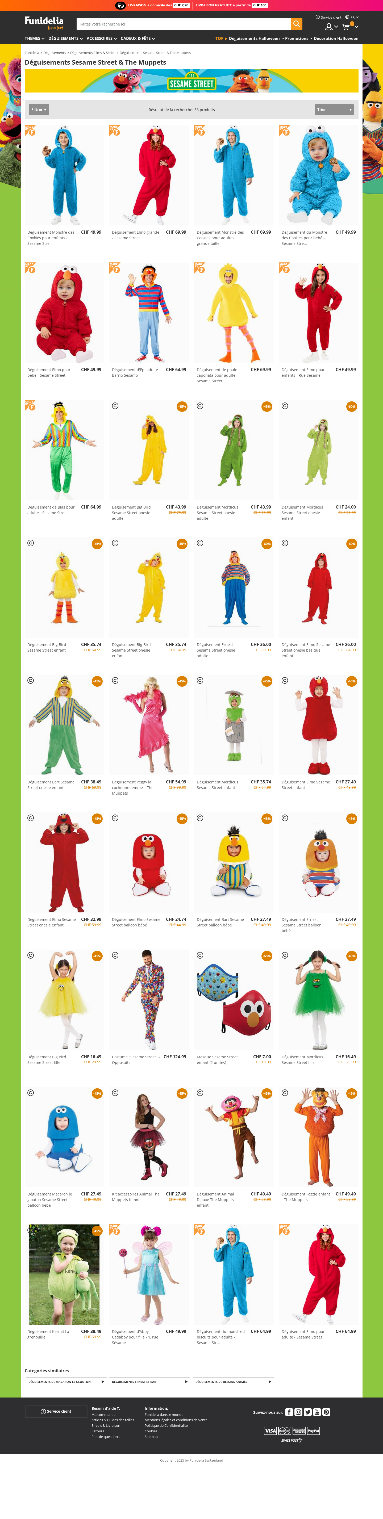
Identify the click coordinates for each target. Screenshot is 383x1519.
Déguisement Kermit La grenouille (48, 1334)
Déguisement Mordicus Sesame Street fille (302, 1059)
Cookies (151, 1431)
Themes (32, 38)
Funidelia (32, 52)
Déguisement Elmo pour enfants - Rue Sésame (303, 372)
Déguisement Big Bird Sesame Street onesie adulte (131, 513)
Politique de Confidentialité (166, 1426)
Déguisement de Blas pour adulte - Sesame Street (51, 510)
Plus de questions (105, 1437)
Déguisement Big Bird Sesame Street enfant (46, 647)
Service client (56, 1412)
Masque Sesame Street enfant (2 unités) (217, 1059)
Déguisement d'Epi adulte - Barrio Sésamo (136, 372)
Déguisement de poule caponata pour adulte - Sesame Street (217, 375)
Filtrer (37, 109)
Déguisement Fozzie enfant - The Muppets (306, 1196)
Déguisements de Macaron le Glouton (61, 1382)
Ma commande (103, 1415)
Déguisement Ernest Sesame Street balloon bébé (302, 925)
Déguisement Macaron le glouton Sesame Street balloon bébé (49, 1199)
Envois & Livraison (105, 1426)
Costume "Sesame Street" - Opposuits (136, 1059)
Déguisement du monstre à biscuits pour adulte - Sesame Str (221, 1337)
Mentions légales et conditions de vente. (176, 1420)
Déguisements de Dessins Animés (222, 1382)
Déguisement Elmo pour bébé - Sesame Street (48, 372)
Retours (97, 1431)
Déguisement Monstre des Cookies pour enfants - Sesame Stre (50, 238)
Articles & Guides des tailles (112, 1420)
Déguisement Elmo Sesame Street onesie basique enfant (306, 650)
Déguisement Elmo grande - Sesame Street (135, 235)
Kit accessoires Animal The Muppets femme (136, 1196)
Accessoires (100, 38)
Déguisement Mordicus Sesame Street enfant (217, 784)
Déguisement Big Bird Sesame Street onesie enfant (131, 650)
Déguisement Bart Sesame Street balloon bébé (220, 922)
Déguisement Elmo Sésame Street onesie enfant (51, 922)
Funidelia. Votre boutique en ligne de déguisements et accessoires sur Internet (44, 23)
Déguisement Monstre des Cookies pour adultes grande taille (220, 238)
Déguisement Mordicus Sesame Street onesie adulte (217, 513)
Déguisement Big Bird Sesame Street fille (46, 1059)
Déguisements (63, 38)
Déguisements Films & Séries (92, 52)
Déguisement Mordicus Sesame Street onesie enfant (302, 513)
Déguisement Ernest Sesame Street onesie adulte (216, 650)
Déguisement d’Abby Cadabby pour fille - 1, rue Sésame (135, 1337)
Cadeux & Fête (136, 38)
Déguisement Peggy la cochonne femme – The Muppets (132, 787)
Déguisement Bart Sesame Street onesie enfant (50, 784)
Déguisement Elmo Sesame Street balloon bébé (136, 922)
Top (219, 38)
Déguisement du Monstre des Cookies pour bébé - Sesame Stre (304, 238)
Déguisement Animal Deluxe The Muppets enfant (215, 1199)
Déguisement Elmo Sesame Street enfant (306, 784)
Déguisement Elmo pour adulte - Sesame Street (303, 1334)
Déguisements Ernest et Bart (136, 1382)
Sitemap (151, 1437)
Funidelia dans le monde (164, 1415)
